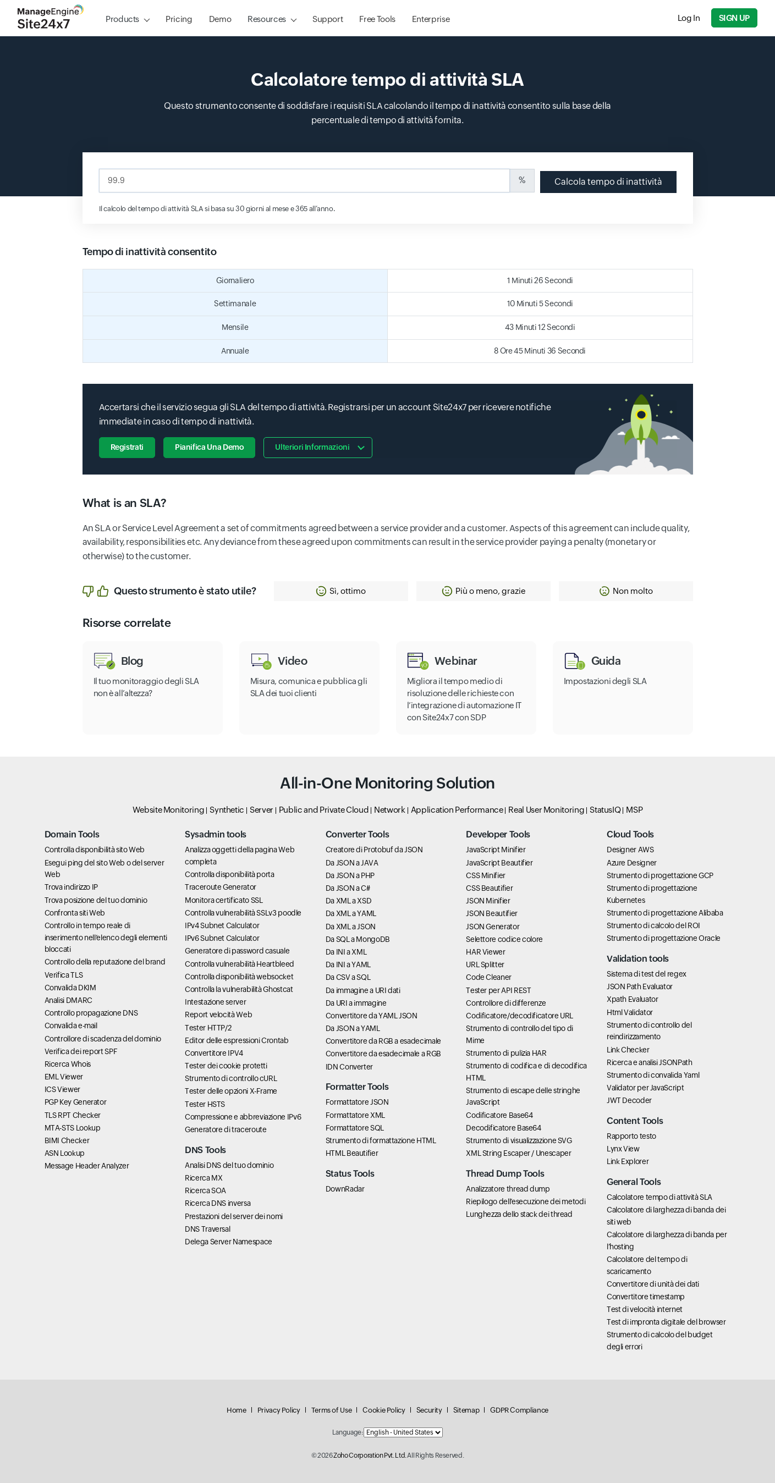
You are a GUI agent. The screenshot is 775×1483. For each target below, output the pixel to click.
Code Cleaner (489, 977)
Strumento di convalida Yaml (653, 1075)
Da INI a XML (346, 951)
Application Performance (457, 809)
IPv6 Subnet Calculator (222, 938)
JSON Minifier (488, 900)
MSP (634, 809)
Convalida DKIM (70, 987)
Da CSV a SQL (348, 977)
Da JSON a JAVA (352, 862)
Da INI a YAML (348, 964)
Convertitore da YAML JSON (371, 1015)
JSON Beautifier (492, 913)
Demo (220, 19)
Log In (689, 18)
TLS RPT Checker (73, 1115)
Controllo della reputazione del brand (105, 961)
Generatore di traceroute (225, 1129)
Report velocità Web (218, 1014)
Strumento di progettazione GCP (660, 875)
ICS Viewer (62, 1089)
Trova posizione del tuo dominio (96, 900)
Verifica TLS (64, 975)
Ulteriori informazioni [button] (312, 447)
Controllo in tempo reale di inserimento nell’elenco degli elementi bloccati (106, 937)
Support (327, 19)
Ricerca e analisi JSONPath (649, 1062)
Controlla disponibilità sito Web (95, 849)
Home (236, 1410)
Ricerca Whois (68, 1064)
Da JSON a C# (348, 888)
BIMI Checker (67, 1140)
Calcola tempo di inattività (608, 182)
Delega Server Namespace (228, 1241)
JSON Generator (492, 926)
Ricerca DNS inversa (217, 1203)
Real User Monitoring (546, 809)
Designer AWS (630, 849)
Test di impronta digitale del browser (666, 1321)
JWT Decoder (629, 1100)
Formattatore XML (355, 1115)
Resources (267, 19)
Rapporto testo (631, 1136)
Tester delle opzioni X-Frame (231, 1091)
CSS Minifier (485, 875)
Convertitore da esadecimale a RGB (383, 1053)
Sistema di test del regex (646, 973)
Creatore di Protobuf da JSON (374, 849)
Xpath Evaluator (632, 999)
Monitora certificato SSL (223, 900)
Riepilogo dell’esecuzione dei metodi (525, 1201)
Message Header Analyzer (87, 1165)
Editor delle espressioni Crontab (236, 1040)
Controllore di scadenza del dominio (103, 1038)
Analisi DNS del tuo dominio (229, 1165)
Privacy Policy (278, 1410)
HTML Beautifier (352, 1153)
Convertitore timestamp (646, 1296)
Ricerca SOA (205, 1190)
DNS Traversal (207, 1229)
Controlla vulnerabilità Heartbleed (239, 964)
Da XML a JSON (351, 926)
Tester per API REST (498, 990)
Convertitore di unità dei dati (653, 1284)
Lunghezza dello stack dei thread (519, 1214)
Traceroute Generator (220, 887)
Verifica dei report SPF (81, 1051)
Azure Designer (632, 862)
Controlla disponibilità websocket (239, 976)
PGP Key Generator (76, 1102)
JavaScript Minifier (495, 849)
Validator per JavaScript (645, 1087)
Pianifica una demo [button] (209, 447)
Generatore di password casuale (237, 950)
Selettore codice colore (504, 939)
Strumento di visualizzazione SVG (518, 1140)
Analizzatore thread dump (507, 1188)
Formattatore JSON (357, 1102)
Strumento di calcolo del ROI (653, 925)
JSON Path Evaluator (640, 986)
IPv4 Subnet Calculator (222, 925)
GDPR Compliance (519, 1410)
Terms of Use (331, 1410)
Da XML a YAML (351, 913)
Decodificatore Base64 (503, 1127)
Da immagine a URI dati (363, 990)
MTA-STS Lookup (73, 1127)
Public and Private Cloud (324, 809)
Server (261, 809)
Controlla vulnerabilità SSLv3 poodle (243, 912)
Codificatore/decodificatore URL (519, 1015)
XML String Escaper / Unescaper (518, 1153)
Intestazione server (215, 1001)
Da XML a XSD (349, 900)
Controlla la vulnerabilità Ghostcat (239, 989)
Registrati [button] (127, 447)
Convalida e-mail (71, 1025)
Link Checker (628, 1049)
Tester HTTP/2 (208, 1027)
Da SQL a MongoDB (358, 939)
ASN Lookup (65, 1153)
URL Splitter (485, 964)
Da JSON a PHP (350, 875)
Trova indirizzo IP (71, 887)
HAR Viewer (485, 951)
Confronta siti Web (75, 912)
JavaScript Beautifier (499, 862)
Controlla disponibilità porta (229, 874)
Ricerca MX (203, 1177)
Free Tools (377, 19)
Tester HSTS (205, 1104)
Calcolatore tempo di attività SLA (659, 1197)
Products (122, 19)
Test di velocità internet (645, 1309)
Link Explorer (627, 1161)
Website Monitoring (169, 809)
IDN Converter (349, 1066)
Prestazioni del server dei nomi (234, 1216)
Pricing (179, 19)
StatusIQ (605, 809)
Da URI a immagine (356, 1003)
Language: (347, 1432)
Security (429, 1410)
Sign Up (734, 18)
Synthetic (227, 809)
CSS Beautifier (489, 888)
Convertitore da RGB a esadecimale (383, 1041)
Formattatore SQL (355, 1127)
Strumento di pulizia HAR (506, 1053)
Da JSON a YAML (353, 1028)
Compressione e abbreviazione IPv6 (243, 1116)
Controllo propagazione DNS (91, 1012)
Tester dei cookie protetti (226, 1065)
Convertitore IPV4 (214, 1053)
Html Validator (630, 1012)
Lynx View (623, 1148)
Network (389, 809)
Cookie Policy (383, 1410)
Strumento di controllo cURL (231, 1078)
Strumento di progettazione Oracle (664, 938)
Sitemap (466, 1410)
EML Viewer (64, 1076)
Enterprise (430, 19)
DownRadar (345, 1188)
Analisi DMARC (68, 1000)
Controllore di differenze (506, 1003)
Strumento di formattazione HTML (381, 1140)
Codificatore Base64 (499, 1115)
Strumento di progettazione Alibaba (665, 912)
